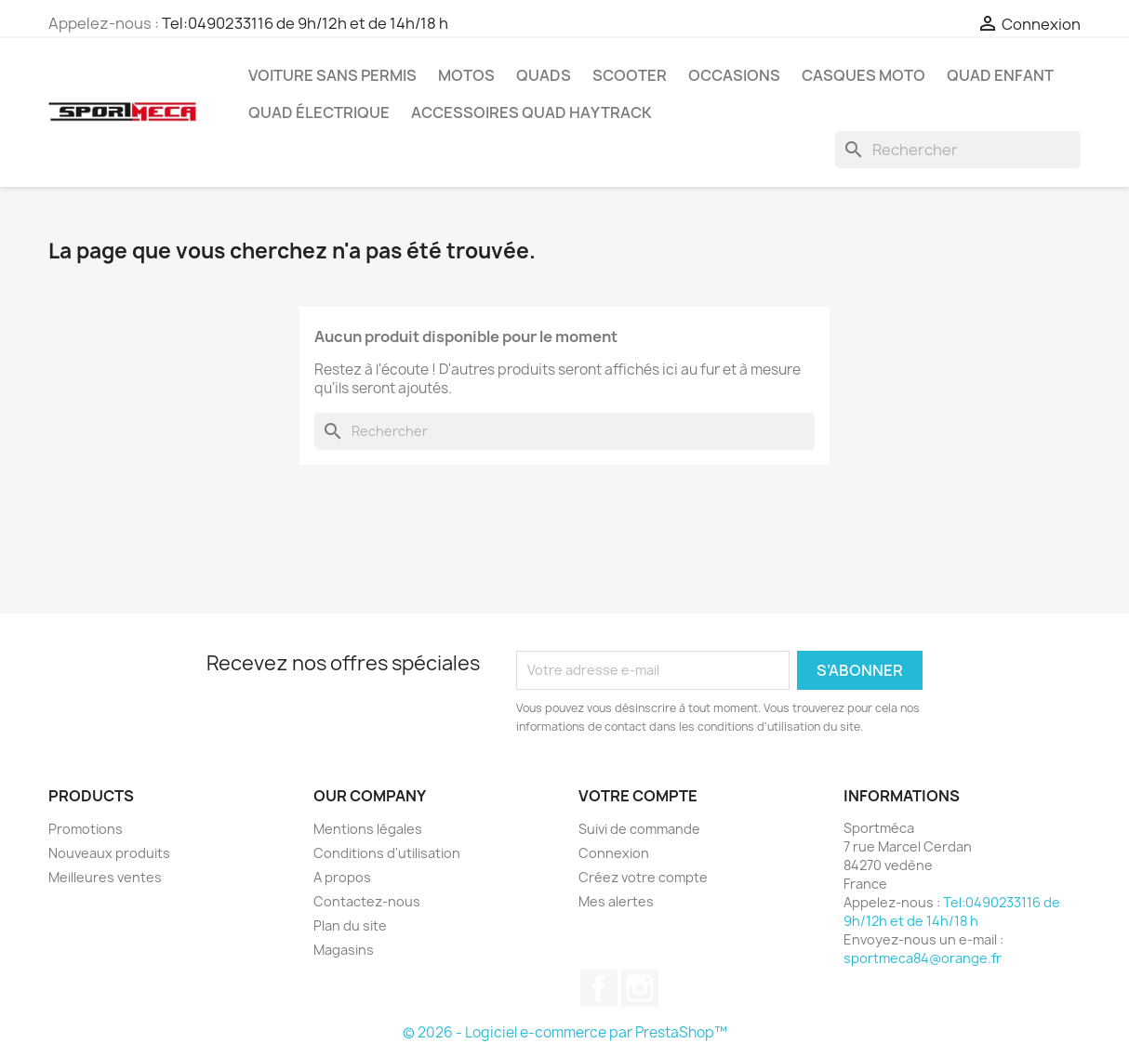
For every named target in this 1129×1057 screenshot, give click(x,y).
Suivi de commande (639, 829)
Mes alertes (616, 901)
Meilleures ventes (105, 877)
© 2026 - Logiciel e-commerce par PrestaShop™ (565, 1032)
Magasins (343, 949)
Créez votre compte (643, 877)
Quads (543, 75)
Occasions (734, 75)
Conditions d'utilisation (386, 853)
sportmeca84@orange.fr (922, 958)
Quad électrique (319, 112)
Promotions (85, 829)
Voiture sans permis (332, 75)
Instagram (639, 988)
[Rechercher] (958, 149)
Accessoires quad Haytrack (531, 112)
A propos (342, 877)
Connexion (613, 853)
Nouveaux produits (109, 853)
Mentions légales (367, 829)
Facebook (599, 988)
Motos (466, 75)
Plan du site (350, 925)
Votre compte (637, 796)
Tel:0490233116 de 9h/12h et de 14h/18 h (305, 23)
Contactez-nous (366, 901)
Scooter (629, 75)
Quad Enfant (1000, 75)
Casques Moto (863, 75)
